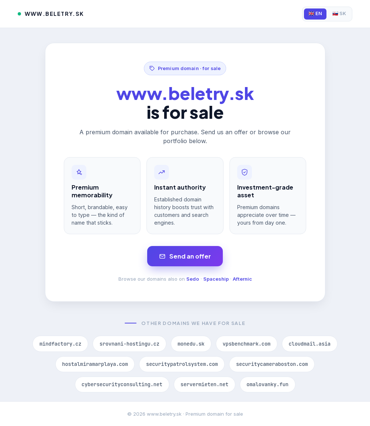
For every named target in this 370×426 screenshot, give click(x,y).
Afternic (242, 279)
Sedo (192, 279)
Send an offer (185, 256)
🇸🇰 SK (339, 13)
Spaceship (216, 279)
